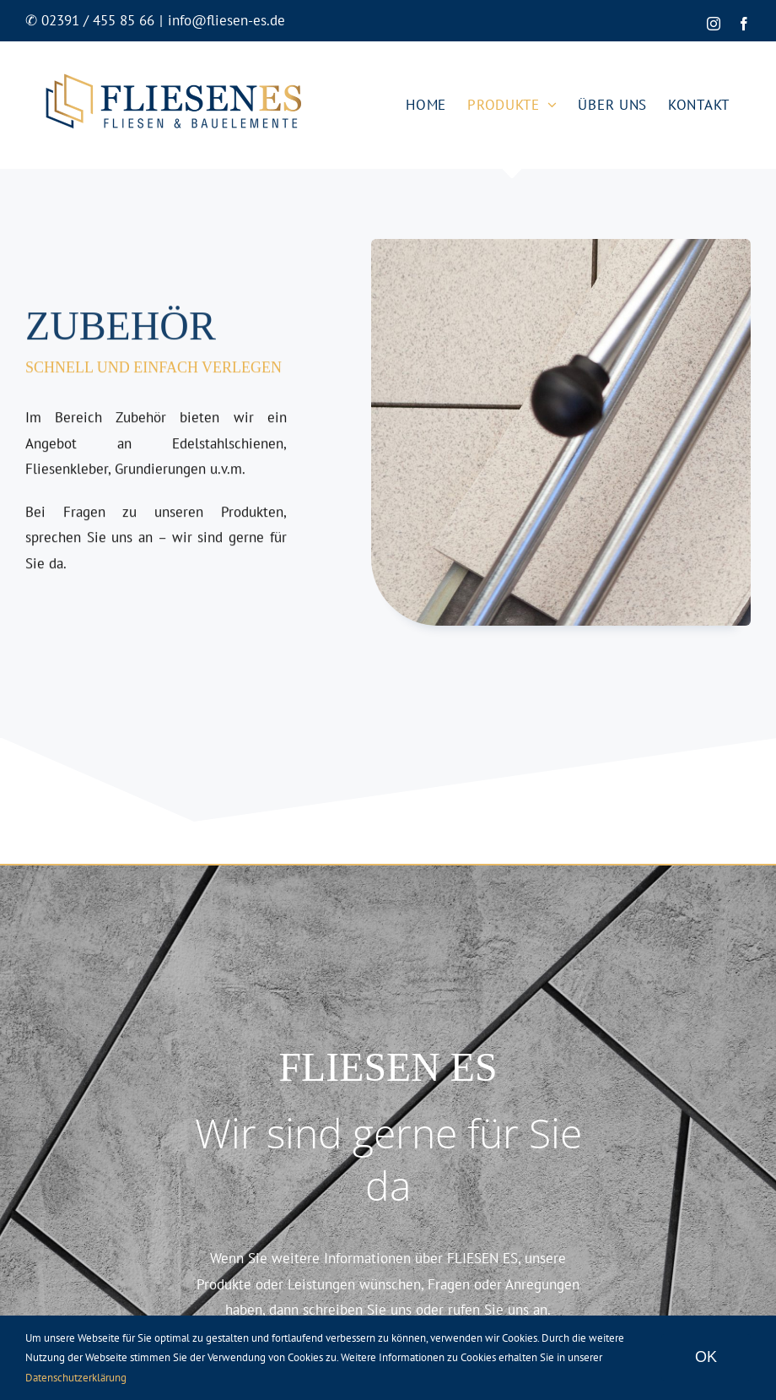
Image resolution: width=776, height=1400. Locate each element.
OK (706, 1356)
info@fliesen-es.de (226, 20)
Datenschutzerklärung (76, 1377)
